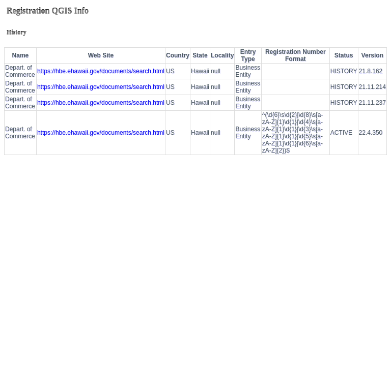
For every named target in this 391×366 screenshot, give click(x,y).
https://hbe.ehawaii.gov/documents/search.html (100, 71)
